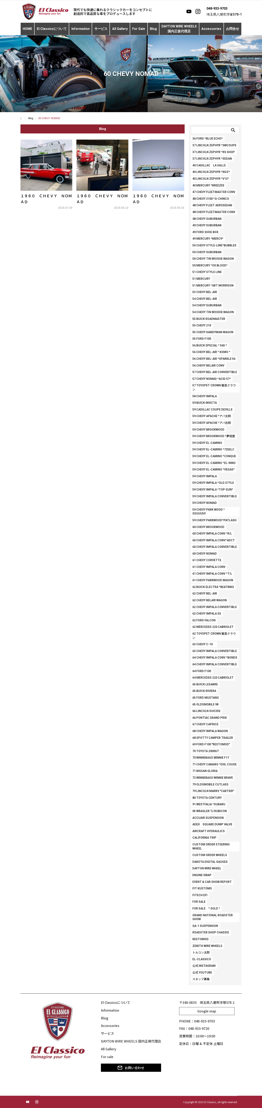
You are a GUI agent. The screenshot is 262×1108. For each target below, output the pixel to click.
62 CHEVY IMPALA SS (206, 613)
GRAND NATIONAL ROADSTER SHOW (212, 917)
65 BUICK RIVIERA (204, 691)
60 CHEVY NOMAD (204, 553)
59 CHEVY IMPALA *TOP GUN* (212, 489)
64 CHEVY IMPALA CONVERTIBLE (214, 664)
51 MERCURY (201, 278)
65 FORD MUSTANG (205, 697)
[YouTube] (188, 11)
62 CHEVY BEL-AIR (204, 593)
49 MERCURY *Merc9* (207, 238)
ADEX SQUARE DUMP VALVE (212, 824)
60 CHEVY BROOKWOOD (208, 527)
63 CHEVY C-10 (204, 644)
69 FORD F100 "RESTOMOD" (211, 744)
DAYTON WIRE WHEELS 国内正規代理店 (131, 1041)
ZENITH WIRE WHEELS (207, 946)
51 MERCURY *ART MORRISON (213, 285)
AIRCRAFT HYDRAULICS (208, 831)
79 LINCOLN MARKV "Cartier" (213, 791)
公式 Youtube (202, 972)
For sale (107, 1056)
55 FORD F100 (201, 338)
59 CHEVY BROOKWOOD (208, 429)
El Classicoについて (52, 29)
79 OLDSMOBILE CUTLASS (210, 784)
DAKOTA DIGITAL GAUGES (210, 861)
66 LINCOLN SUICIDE (206, 711)
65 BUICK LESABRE (205, 684)
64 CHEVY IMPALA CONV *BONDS (214, 657)
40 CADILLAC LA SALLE (209, 165)
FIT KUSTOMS (202, 888)
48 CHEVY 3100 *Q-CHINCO (210, 198)
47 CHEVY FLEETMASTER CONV (213, 192)
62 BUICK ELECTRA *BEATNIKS (213, 587)
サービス (100, 29)
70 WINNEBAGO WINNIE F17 (210, 757)
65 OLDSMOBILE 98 (205, 704)
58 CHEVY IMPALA (204, 396)
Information (80, 29)
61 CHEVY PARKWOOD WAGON (212, 580)
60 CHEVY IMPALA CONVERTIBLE (214, 546)
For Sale (138, 29)
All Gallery (120, 29)
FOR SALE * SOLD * (206, 908)
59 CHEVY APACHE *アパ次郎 (211, 422)
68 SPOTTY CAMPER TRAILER (212, 737)
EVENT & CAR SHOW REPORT (212, 881)
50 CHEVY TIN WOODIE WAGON (213, 258)
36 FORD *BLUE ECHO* (207, 138)
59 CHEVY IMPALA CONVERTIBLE (214, 496)
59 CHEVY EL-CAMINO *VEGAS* (213, 469)
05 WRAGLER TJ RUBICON (209, 811)
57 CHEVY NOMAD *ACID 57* (211, 378)
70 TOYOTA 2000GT (205, 751)
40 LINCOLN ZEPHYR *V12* (210, 178)
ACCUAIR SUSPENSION (208, 817)
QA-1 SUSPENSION (205, 925)
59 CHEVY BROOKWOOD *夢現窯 (213, 436)
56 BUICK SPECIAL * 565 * (209, 345)
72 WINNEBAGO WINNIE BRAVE (212, 777)
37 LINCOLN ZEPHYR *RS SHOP (213, 152)
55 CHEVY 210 (201, 325)
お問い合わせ (131, 1067)
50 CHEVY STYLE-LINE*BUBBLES (214, 245)
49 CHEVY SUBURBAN (206, 225)
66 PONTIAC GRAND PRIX (209, 717)
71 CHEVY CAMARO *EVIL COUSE (214, 764)
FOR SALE (199, 901)
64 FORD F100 (201, 671)
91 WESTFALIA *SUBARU (208, 804)
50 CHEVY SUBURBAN (206, 252)
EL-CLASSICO (201, 959)
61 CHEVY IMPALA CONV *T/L (212, 573)
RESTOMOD (200, 939)
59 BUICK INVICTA (204, 402)
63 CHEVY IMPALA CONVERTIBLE (214, 651)
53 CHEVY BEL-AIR (204, 292)
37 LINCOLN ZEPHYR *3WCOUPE (214, 145)
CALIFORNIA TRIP (204, 837)
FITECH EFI (199, 895)
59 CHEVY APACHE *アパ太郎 (211, 416)
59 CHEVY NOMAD (204, 502)
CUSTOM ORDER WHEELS (209, 855)
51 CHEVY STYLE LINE (207, 272)
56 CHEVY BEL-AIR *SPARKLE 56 (213, 358)
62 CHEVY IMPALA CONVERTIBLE (214, 607)
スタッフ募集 (201, 979)
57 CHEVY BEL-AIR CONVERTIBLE (214, 372)
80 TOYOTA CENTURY (207, 797)
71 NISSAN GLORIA (205, 771)
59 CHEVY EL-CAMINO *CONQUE (214, 456)
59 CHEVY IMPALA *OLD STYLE (213, 482)
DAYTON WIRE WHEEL (206, 868)
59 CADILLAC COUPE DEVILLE (212, 409)
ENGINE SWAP (201, 875)
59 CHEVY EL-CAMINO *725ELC (213, 449)
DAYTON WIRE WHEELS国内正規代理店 (179, 28)
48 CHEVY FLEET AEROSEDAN (212, 205)
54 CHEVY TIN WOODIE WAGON (213, 312)
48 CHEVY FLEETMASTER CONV (213, 212)
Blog (153, 29)
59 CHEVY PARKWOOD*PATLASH (214, 520)
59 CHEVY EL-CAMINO (207, 443)
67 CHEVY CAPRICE (205, 724)
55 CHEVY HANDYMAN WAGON (212, 332)
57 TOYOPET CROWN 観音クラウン (214, 387)
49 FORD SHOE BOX (205, 232)
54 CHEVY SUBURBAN (206, 305)
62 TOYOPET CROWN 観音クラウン (214, 635)
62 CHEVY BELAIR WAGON (209, 600)
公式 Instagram (204, 965)
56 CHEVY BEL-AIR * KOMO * (211, 352)
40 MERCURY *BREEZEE (208, 185)
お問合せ (232, 29)
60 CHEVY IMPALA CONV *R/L (212, 533)
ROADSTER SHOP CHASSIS (210, 932)
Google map (206, 1011)
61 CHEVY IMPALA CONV (208, 567)
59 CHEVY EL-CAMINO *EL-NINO (214, 463)
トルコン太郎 (201, 952)
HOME (27, 29)
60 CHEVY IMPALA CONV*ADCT (213, 540)
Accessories (211, 29)
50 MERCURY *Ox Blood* (210, 265)
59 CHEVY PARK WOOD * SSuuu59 (208, 511)
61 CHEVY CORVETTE (206, 560)
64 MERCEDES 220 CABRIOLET (213, 677)
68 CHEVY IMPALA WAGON (210, 731)
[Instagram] (197, 11)
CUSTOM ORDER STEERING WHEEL (211, 846)
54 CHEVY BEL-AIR (204, 298)
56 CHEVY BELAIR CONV (208, 365)
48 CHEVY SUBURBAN (206, 218)
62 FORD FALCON (204, 620)
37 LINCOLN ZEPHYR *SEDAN (212, 158)
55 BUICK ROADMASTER (208, 318)
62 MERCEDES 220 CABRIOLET (213, 626)
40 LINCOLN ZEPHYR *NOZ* (211, 172)
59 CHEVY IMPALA (204, 476)
